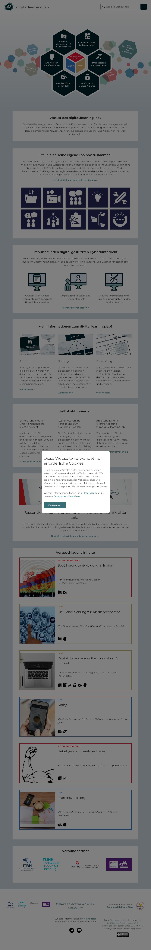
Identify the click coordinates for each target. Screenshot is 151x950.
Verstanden (54, 505)
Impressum (90, 493)
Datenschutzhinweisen (66, 496)
